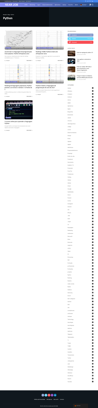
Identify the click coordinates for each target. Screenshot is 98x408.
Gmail (69, 186)
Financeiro (70, 168)
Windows (70, 373)
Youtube (70, 381)
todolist (69, 349)
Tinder (69, 343)
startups (70, 316)
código (69, 126)
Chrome (70, 120)
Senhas (69, 301)
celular (69, 117)
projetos (70, 272)
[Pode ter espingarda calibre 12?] (71, 53)
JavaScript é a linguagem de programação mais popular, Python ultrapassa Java (18, 52)
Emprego (70, 153)
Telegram (70, 334)
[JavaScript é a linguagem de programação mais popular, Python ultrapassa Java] (19, 40)
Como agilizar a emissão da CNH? (84, 60)
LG (68, 224)
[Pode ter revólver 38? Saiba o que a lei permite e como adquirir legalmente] (71, 69)
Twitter (69, 358)
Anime (69, 100)
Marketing (70, 230)
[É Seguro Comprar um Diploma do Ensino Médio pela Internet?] (71, 77)
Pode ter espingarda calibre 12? (85, 52)
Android (70, 97)
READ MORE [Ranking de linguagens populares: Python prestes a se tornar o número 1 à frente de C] (30, 96)
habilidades (71, 192)
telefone (70, 328)
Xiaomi (69, 378)
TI (68, 340)
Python (8, 47)
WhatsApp (70, 370)
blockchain (70, 114)
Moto (69, 239)
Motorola (70, 242)
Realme (69, 281)
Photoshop (70, 257)
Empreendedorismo (73, 150)
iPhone (69, 212)
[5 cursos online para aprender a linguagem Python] (19, 109)
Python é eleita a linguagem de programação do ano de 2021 (46, 86)
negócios (70, 245)
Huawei (69, 198)
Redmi (69, 287)
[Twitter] (87, 1)
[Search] (92, 4)
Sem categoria (71, 298)
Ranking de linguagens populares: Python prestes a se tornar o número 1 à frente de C (18, 87)
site (68, 307)
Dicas (69, 138)
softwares (70, 313)
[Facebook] (85, 1)
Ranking (50, 47)
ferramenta (70, 162)
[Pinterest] (89, 1)
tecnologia (70, 322)
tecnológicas (71, 325)
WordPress (70, 375)
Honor (69, 195)
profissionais (71, 266)
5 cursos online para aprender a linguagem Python (18, 122)
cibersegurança (71, 123)
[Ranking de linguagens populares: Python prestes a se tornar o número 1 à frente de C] (19, 74)
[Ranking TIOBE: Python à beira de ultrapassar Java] (50, 40)
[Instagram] (91, 1)
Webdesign (70, 367)
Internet (69, 206)
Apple (69, 109)
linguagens (70, 227)
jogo (69, 218)
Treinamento (71, 355)
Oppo (69, 251)
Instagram (70, 203)
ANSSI (69, 103)
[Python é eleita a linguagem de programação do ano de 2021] (50, 74)
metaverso (70, 233)
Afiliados (70, 91)
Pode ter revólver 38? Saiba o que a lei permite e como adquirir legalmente (84, 68)
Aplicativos (70, 106)
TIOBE (39, 47)
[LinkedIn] (92, 1)
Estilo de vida (71, 156)
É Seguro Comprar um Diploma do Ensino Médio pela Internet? (85, 76)
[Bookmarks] (90, 4)
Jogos (69, 221)
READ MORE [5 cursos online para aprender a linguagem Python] (30, 130)
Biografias (70, 112)
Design (69, 135)
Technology (70, 319)
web (69, 364)
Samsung (70, 292)
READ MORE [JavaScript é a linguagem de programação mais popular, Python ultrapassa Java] (30, 60)
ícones (69, 200)
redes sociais (71, 284)
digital (69, 144)
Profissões (70, 269)
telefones (70, 331)
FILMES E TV (71, 165)
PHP (69, 260)
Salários (70, 289)
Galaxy (69, 177)
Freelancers (70, 174)
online (69, 248)
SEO (69, 304)
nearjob (8, 60)
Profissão (70, 263)
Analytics (70, 94)
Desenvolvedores (72, 132)
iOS (68, 209)
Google (69, 189)
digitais (69, 141)
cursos (69, 129)
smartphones (71, 310)
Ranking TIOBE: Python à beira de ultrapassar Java (47, 52)
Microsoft (70, 236)
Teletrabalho (71, 337)
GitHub (69, 180)
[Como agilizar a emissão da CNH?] (71, 61)
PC (68, 254)
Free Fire (70, 171)
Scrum (69, 295)
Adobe (69, 88)
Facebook (70, 159)
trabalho (70, 352)
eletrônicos (70, 147)
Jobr (69, 215)
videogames (71, 361)
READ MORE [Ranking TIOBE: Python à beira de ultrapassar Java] (61, 60)
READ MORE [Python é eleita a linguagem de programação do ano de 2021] (61, 94)
